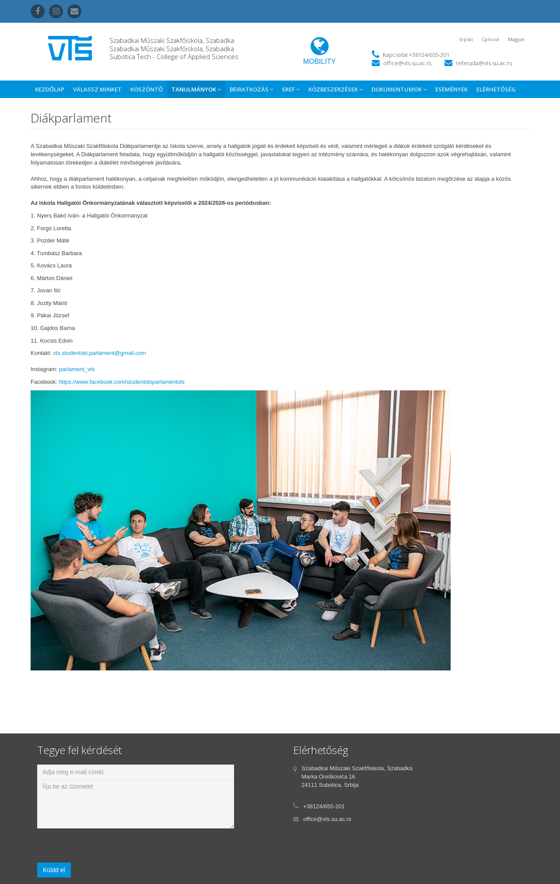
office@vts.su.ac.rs (407, 63)
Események (451, 89)
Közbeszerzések (335, 89)
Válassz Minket (97, 89)
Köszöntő (146, 89)
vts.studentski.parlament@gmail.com (99, 353)
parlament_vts (77, 369)
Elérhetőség (496, 89)
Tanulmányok (196, 89)
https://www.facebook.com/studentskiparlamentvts (122, 382)
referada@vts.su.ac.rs (484, 63)
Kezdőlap (49, 89)
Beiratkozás (251, 89)
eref (291, 89)
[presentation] (103, 845)
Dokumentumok (399, 89)
